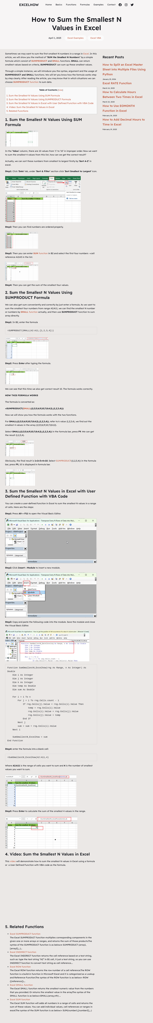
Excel (86, 53)
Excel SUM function (20, 999)
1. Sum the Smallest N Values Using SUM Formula (33, 95)
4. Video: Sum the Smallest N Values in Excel (30, 107)
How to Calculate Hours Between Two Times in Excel (122, 94)
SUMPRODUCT (63, 460)
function (25, 82)
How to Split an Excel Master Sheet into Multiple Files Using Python (124, 69)
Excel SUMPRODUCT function (25, 933)
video (13, 861)
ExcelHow (29, 5)
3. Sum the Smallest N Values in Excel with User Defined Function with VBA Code (49, 103)
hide (60, 90)
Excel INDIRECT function (23, 952)
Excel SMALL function (21, 985)
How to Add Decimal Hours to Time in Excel (124, 122)
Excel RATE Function (117, 83)
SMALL (27, 408)
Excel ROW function (20, 966)
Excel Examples (76, 38)
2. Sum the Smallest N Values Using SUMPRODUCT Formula (38, 99)
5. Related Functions (17, 110)
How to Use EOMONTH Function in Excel (119, 108)
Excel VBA (95, 38)
